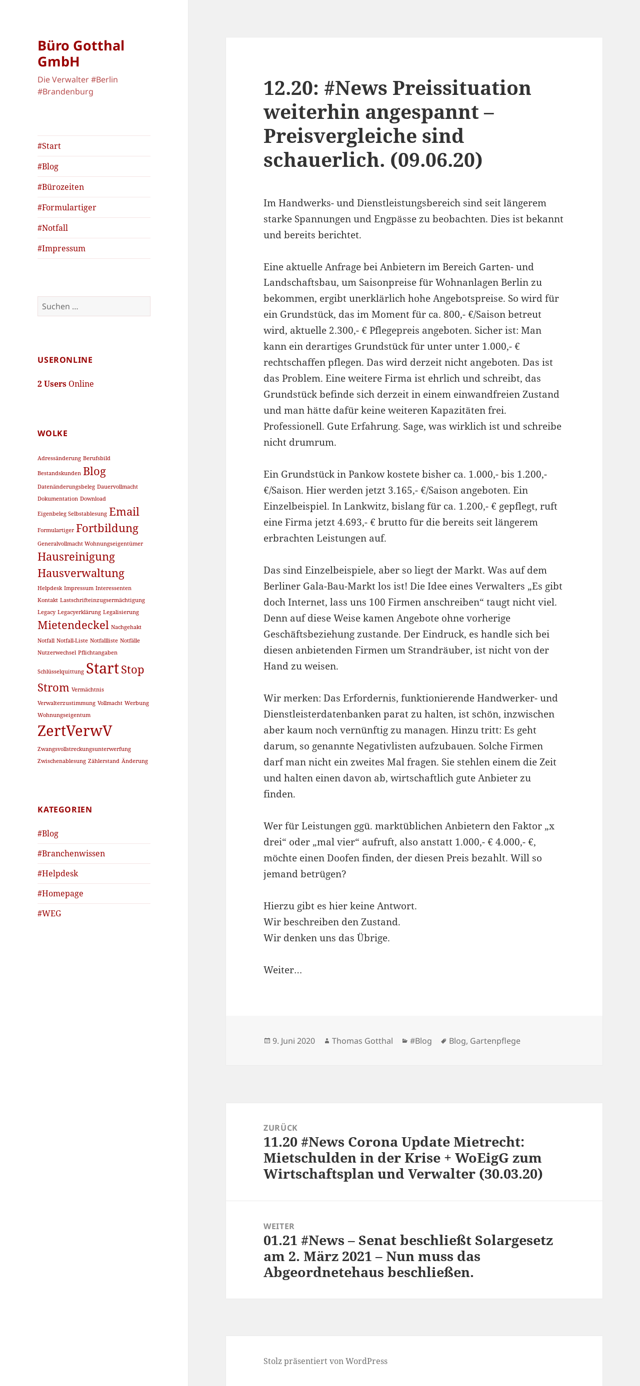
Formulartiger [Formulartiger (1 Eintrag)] (56, 530)
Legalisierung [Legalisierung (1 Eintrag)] (121, 612)
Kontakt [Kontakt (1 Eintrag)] (48, 600)
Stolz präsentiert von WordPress (326, 1361)
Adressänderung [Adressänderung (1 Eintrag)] (59, 458)
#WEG (49, 913)
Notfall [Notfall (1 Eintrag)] (46, 640)
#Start (49, 145)
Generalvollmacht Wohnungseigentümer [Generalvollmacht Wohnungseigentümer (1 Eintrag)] (90, 543)
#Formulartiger (67, 207)
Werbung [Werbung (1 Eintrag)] (136, 702)
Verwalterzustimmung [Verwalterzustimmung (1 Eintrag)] (67, 702)
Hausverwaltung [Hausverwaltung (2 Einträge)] (81, 573)
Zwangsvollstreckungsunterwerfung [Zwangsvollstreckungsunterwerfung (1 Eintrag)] (84, 748)
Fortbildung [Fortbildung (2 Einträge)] (107, 528)
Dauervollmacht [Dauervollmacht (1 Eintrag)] (117, 486)
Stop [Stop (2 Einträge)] (132, 669)
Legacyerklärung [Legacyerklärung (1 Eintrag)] (79, 612)
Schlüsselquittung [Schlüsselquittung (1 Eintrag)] (61, 671)
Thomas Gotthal (362, 1040)
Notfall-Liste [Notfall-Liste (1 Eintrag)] (72, 640)
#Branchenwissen (71, 853)
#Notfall (53, 227)
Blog (457, 1040)
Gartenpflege (495, 1040)
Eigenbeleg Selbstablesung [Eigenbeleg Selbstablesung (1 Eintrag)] (72, 513)
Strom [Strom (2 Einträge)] (54, 687)
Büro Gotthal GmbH (81, 53)
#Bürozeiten (61, 186)
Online (66, 383)
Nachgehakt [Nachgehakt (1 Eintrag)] (126, 627)
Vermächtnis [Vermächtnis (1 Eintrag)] (88, 689)
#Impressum (62, 248)
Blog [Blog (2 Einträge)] (94, 471)
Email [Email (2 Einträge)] (124, 511)
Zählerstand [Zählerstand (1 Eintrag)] (104, 760)
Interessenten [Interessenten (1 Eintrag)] (114, 588)
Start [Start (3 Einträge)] (102, 668)
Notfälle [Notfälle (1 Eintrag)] (130, 640)
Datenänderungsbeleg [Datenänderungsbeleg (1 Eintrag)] (66, 486)
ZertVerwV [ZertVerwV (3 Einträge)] (75, 730)
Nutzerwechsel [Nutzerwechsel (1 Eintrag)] (57, 652)
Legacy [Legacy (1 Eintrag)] (47, 612)
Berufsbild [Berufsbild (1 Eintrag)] (96, 458)
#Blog (48, 166)
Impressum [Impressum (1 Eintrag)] (79, 588)
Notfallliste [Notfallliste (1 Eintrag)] (104, 640)
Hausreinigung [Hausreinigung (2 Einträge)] (76, 556)
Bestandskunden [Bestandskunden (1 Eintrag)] (59, 473)
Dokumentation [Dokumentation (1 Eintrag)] (58, 498)
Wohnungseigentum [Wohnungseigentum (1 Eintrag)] (64, 714)
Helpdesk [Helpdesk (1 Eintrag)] (50, 588)
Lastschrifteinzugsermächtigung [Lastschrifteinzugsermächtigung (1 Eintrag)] (102, 600)
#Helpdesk (58, 873)
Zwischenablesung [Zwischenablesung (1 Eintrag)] (62, 760)
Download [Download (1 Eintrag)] (93, 498)
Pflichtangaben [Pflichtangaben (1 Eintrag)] (98, 652)
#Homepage (61, 893)
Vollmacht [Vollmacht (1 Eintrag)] (110, 702)
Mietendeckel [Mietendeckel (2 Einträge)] (73, 625)
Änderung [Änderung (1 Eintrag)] (135, 760)
